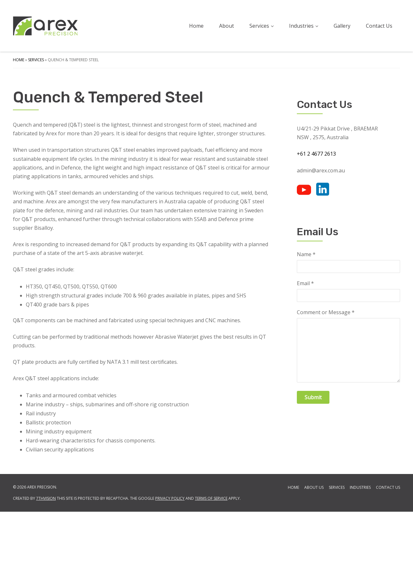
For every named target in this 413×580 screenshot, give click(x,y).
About (226, 25)
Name (306, 323)
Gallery (342, 25)
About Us (314, 555)
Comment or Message (326, 381)
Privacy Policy (170, 566)
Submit (313, 465)
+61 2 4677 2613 (316, 222)
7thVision (46, 566)
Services (261, 25)
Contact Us (379, 25)
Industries (303, 25)
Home (196, 25)
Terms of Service (211, 566)
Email (305, 352)
